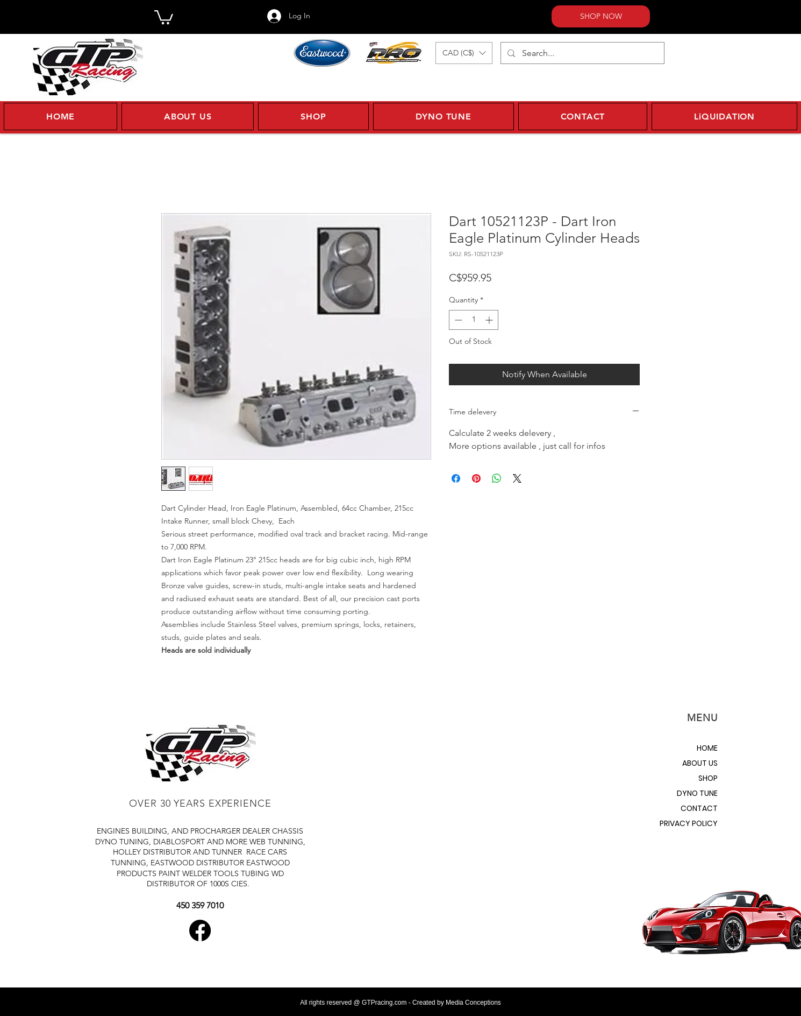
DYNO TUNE (697, 793)
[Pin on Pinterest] (476, 478)
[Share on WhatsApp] (496, 478)
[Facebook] (200, 930)
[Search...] (582, 53)
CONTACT (699, 808)
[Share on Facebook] (455, 478)
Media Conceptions (473, 1002)
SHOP (708, 778)
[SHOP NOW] (601, 16)
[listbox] (463, 53)
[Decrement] (457, 320)
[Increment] (490, 320)
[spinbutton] (473, 320)
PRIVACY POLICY (689, 823)
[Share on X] (517, 478)
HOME (707, 748)
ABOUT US (700, 763)
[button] (163, 16)
